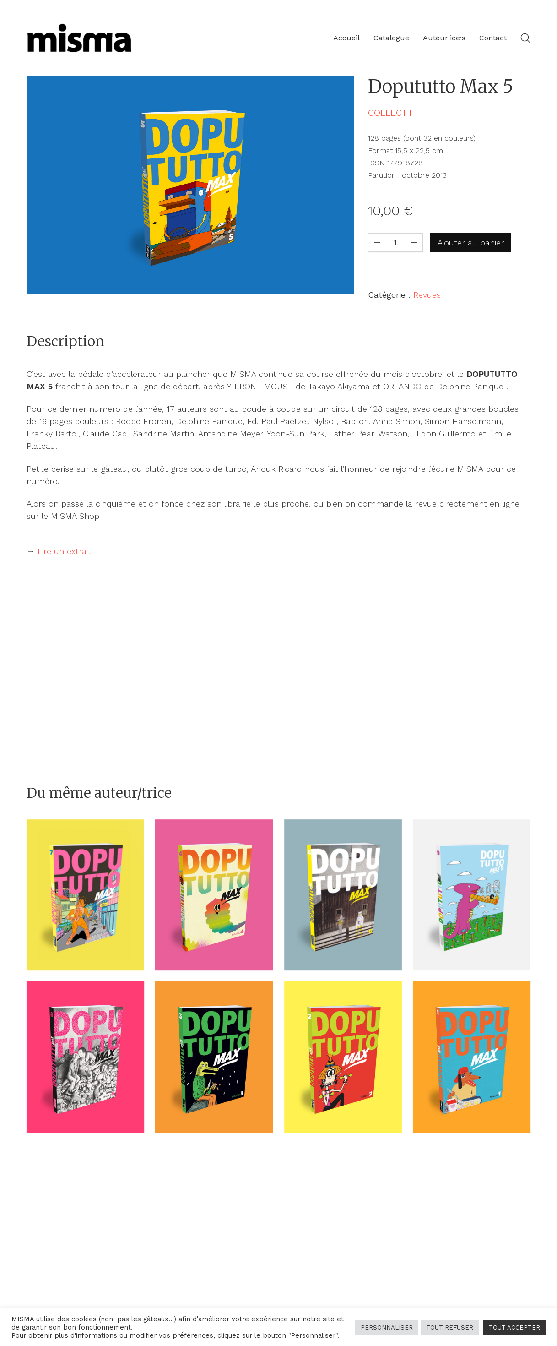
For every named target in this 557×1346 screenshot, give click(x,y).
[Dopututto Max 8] (85, 1057)
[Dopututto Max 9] (471, 895)
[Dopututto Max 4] (214, 895)
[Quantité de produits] (395, 242)
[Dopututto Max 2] (343, 1057)
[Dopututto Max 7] (85, 895)
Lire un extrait (64, 551)
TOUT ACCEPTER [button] (514, 1327)
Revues (427, 295)
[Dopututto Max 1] (471, 1057)
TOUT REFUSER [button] (449, 1327)
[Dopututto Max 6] (343, 895)
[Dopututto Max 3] (214, 1057)
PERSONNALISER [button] (387, 1327)
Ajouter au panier (471, 242)
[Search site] (525, 38)
